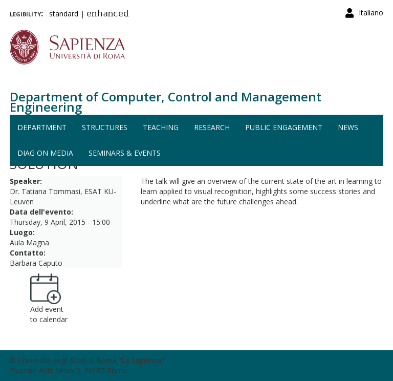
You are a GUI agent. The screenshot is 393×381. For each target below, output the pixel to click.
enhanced (107, 14)
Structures (104, 127)
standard (63, 13)
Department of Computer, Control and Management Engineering (165, 101)
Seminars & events (125, 153)
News (348, 127)
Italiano (371, 12)
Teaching (161, 127)
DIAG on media (45, 153)
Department (42, 127)
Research (212, 127)
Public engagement (283, 127)
